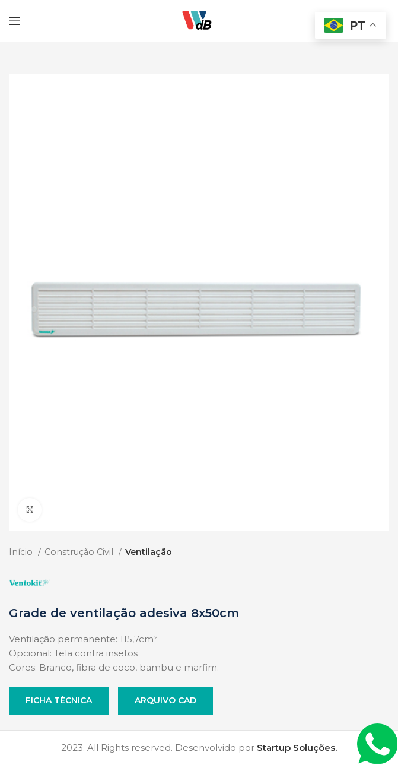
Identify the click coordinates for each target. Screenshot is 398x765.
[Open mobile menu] (15, 21)
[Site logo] (199, 20)
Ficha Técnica (59, 700)
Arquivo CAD (165, 700)
